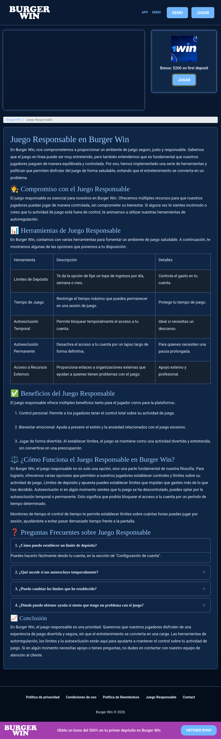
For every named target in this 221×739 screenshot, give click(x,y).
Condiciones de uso (81, 697)
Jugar (203, 12)
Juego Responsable (161, 697)
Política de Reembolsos (121, 697)
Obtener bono (199, 730)
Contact (189, 697)
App (145, 12)
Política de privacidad (43, 697)
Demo (156, 12)
